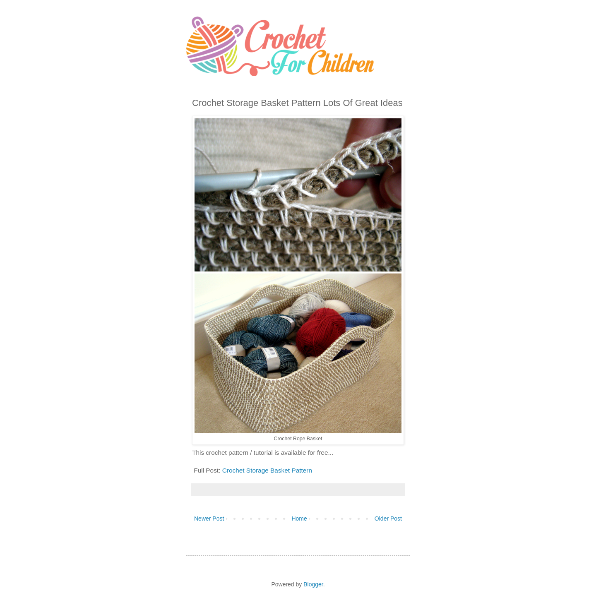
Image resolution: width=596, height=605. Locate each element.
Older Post (388, 518)
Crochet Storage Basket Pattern (267, 470)
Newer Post (209, 518)
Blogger (313, 584)
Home (299, 518)
